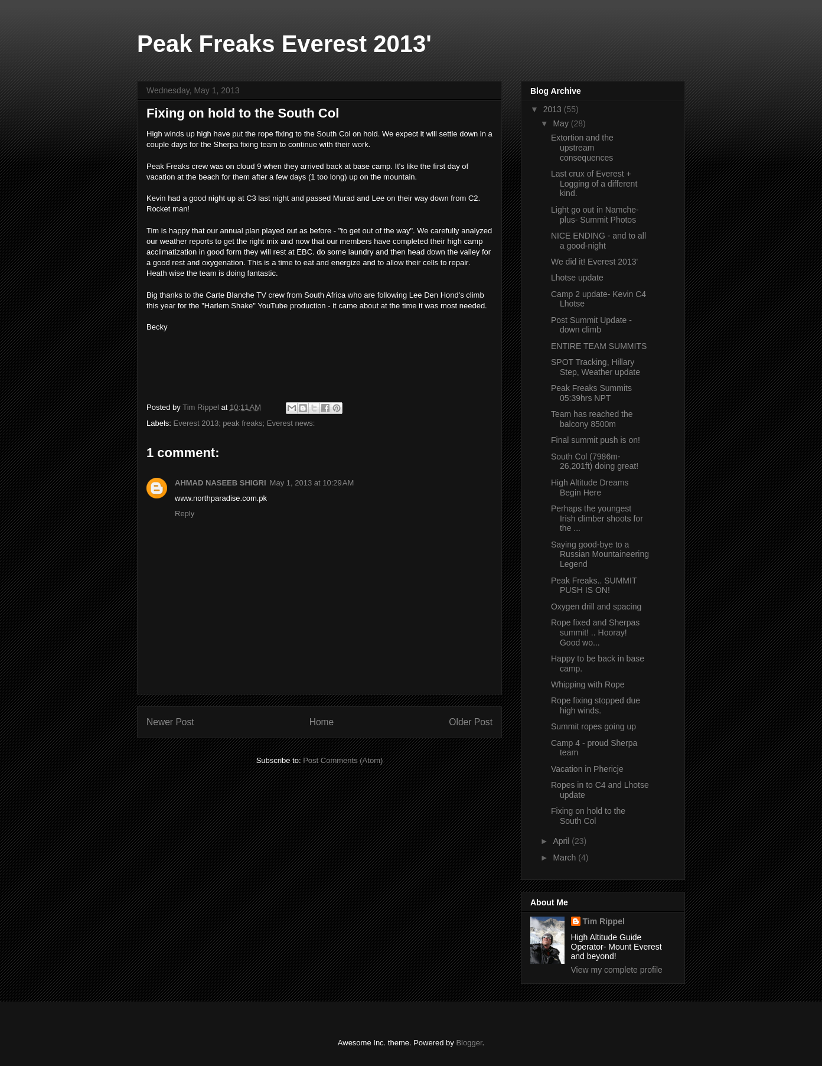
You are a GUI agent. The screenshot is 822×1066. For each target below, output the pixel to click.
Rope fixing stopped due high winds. (595, 705)
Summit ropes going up (593, 726)
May (561, 123)
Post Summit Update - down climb (591, 325)
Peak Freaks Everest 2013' (284, 44)
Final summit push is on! (595, 440)
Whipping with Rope (588, 684)
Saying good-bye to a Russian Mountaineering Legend (600, 554)
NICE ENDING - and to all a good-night (598, 240)
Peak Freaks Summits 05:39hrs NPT (591, 393)
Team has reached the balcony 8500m (592, 419)
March (565, 857)
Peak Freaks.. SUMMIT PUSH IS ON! (594, 585)
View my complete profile (617, 969)
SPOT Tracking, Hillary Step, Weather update (595, 367)
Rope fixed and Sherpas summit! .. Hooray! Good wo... (595, 632)
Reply (184, 513)
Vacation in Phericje (587, 769)
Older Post (470, 722)
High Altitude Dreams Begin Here (590, 487)
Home (321, 722)
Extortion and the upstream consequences (582, 147)
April (562, 841)
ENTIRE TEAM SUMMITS (599, 346)
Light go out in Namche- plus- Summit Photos (595, 214)
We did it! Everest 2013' (594, 261)
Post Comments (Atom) (343, 760)
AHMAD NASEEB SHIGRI (220, 482)
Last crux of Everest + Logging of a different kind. (594, 183)
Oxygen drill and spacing (596, 606)
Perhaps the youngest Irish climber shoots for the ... (597, 518)
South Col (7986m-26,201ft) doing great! (594, 461)
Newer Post (170, 722)
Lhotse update (577, 277)
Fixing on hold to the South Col (588, 816)
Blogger (469, 1042)
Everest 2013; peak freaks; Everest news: (244, 423)
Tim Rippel (604, 921)
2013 (553, 109)
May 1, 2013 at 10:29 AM (312, 482)
